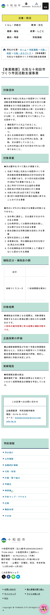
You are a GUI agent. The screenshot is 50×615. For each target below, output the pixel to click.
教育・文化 (37, 25)
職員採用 (9, 509)
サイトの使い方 (33, 594)
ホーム (23, 49)
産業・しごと (37, 31)
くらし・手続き (13, 25)
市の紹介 (9, 452)
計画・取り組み (12, 477)
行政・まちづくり (22, 53)
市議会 (8, 484)
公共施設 (9, 458)
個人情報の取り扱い (35, 589)
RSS (6, 598)
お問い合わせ (10, 589)
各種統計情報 (11, 465)
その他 (8, 515)
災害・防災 (25, 18)
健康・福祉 (13, 31)
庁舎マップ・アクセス (16, 496)
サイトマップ (36, 6)
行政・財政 (10, 471)
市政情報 (37, 37)
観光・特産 (13, 37)
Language (26, 6)
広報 (7, 503)
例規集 (9, 490)
